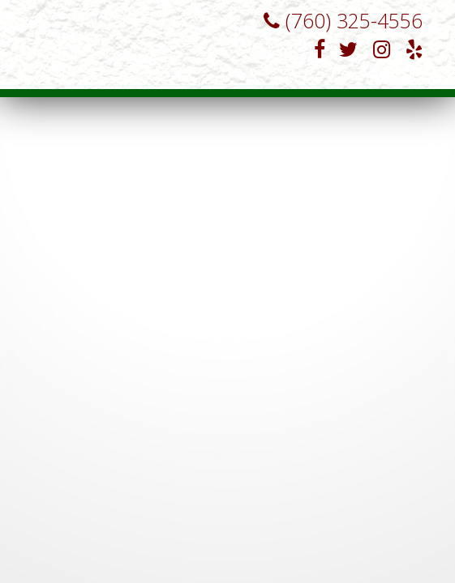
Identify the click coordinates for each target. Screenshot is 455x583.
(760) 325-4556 (335, 20)
